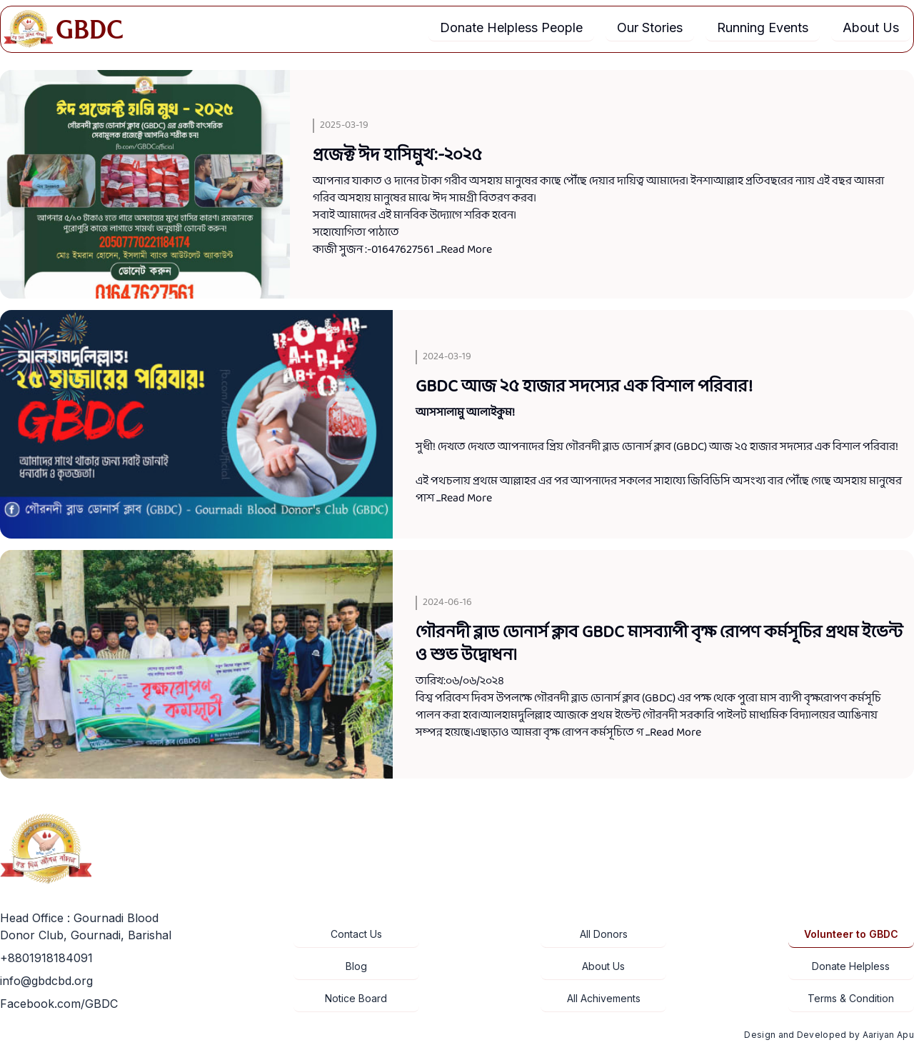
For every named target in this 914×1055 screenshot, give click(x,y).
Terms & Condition (851, 998)
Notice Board (356, 998)
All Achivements (604, 998)
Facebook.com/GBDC (59, 1003)
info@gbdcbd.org (46, 981)
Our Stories (650, 27)
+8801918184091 (46, 958)
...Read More (464, 249)
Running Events (762, 27)
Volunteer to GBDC (851, 934)
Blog (356, 966)
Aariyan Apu (888, 1034)
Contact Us (356, 934)
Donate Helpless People (511, 27)
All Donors (604, 934)
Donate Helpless (851, 966)
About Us (871, 27)
